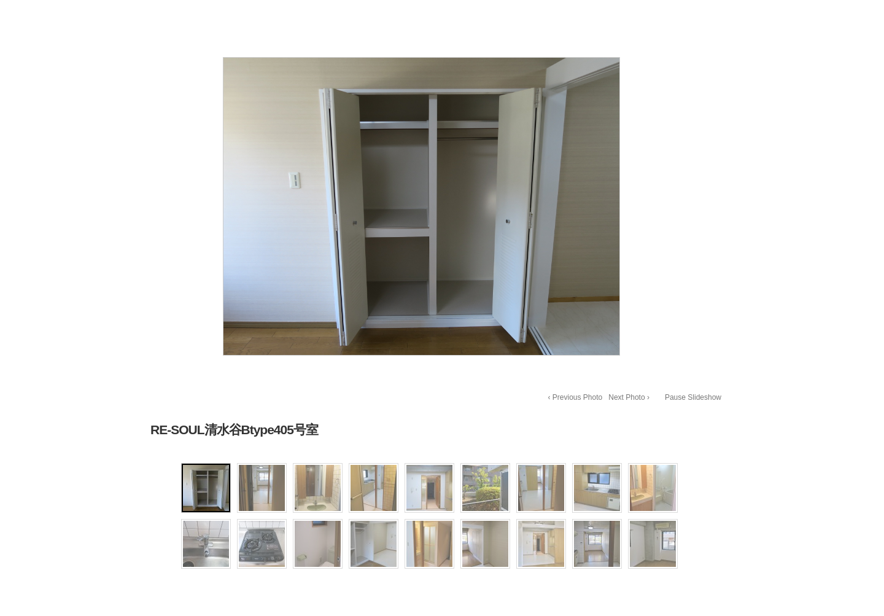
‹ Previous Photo (575, 397)
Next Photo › (628, 397)
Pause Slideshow (693, 397)
